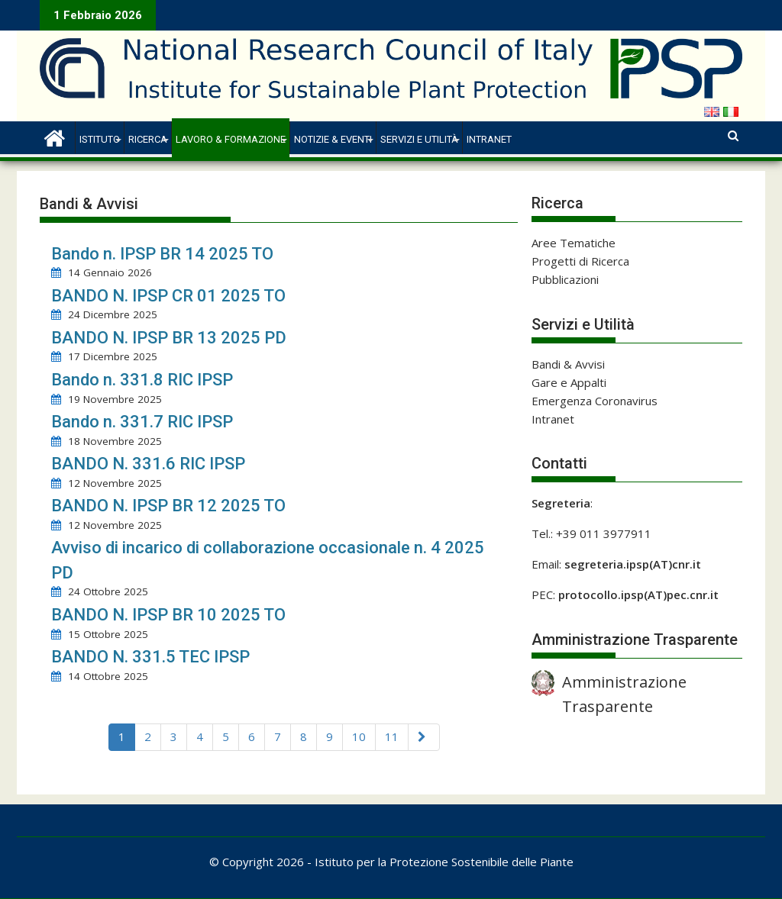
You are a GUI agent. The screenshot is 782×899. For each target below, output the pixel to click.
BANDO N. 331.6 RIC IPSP (148, 463)
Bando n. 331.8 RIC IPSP (142, 379)
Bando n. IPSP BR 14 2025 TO (162, 253)
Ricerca (147, 139)
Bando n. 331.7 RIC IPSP (142, 421)
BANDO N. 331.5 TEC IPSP (150, 656)
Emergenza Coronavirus (595, 400)
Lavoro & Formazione (231, 139)
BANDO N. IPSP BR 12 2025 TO (168, 505)
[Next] (424, 736)
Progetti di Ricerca (580, 261)
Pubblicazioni (565, 279)
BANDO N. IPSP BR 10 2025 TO (168, 614)
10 (359, 736)
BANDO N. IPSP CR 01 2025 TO (168, 295)
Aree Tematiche (574, 242)
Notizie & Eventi (333, 139)
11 (392, 736)
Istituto (99, 139)
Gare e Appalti (569, 382)
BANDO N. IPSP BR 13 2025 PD (168, 337)
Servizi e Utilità (419, 139)
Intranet (489, 139)
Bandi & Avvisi (568, 364)
